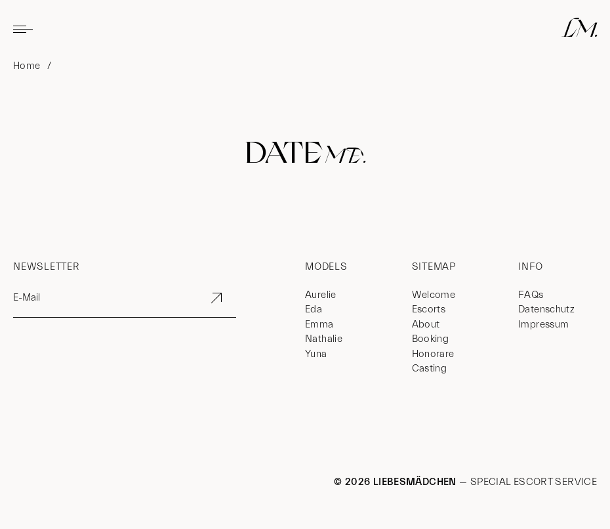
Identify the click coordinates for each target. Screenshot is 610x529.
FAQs (531, 295)
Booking (430, 339)
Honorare (433, 354)
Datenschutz (546, 309)
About (426, 324)
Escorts (429, 309)
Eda (313, 309)
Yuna (316, 354)
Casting (429, 368)
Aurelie (320, 295)
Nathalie (323, 339)
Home (27, 66)
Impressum (543, 324)
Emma (319, 324)
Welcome (434, 295)
